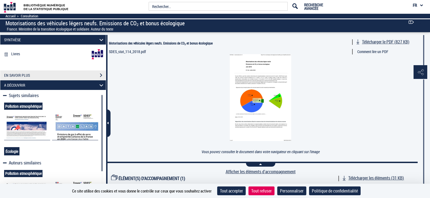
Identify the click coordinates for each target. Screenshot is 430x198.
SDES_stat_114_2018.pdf (127, 51)
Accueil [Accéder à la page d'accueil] (10, 16)
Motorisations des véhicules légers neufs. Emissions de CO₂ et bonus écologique (161, 43)
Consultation (29, 16)
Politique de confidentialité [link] (335, 191)
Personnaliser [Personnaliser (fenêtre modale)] (292, 191)
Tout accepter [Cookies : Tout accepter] (231, 191)
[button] (420, 72)
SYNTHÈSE (54, 40)
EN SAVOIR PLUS (55, 75)
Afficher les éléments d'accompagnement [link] (261, 172)
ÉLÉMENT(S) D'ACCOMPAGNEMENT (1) (148, 178)
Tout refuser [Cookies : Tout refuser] (261, 191)
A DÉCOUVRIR (54, 85)
